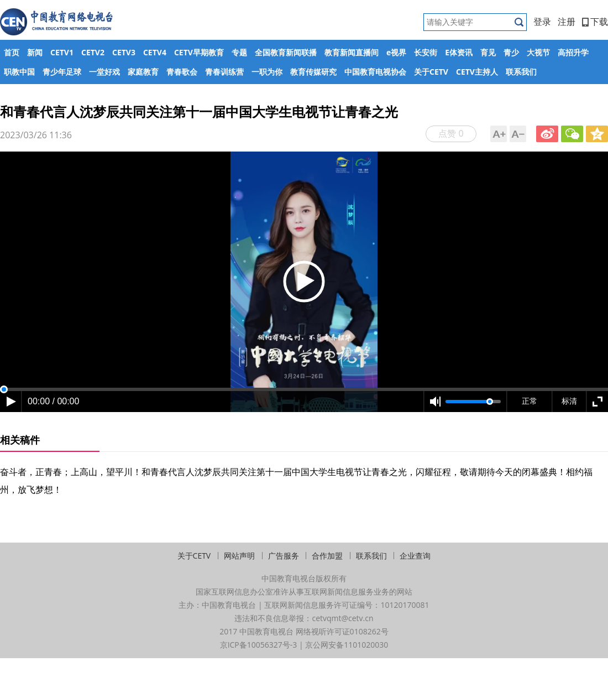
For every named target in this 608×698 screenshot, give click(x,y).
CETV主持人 (477, 71)
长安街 (425, 52)
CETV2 (92, 52)
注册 (566, 21)
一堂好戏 (104, 71)
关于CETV (431, 71)
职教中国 (19, 71)
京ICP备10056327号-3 (258, 644)
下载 (595, 21)
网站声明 (239, 555)
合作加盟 (327, 555)
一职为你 (266, 71)
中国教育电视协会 (375, 71)
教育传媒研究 (313, 71)
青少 (511, 52)
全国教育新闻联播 (286, 52)
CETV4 (154, 52)
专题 (239, 52)
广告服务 (283, 555)
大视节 (538, 52)
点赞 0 (450, 133)
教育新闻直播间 (351, 52)
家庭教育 (143, 71)
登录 (542, 21)
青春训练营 (224, 71)
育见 (488, 52)
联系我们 (521, 71)
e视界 (396, 52)
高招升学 (573, 52)
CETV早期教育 (199, 52)
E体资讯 (459, 52)
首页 (11, 52)
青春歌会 (181, 71)
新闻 (35, 52)
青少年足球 (62, 71)
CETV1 (62, 52)
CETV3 (123, 52)
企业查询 (415, 555)
